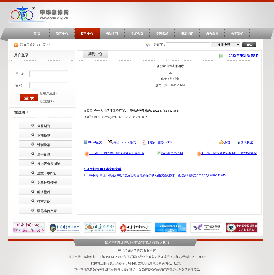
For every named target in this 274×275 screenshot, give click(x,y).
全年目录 (43, 154)
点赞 (227, 142)
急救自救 (212, 33)
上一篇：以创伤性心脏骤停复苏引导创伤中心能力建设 (125, 153)
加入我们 (163, 242)
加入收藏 (247, 142)
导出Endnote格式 (124, 142)
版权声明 (111, 242)
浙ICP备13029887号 (113, 257)
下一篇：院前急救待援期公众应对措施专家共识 (233, 153)
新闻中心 (62, 33)
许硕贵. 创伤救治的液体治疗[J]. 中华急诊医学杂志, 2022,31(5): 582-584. (131, 110)
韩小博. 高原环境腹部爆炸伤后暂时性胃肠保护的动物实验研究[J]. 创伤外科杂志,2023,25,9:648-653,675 (157, 175)
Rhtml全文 (95, 142)
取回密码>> (48, 101)
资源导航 (187, 33)
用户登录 (21, 55)
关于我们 (237, 33)
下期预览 (43, 135)
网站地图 (150, 242)
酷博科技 (90, 257)
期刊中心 (87, 33)
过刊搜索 (43, 145)
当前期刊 (43, 126)
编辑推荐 (43, 192)
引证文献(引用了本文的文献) (103, 169)
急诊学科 (112, 33)
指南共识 (43, 202)
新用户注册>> (49, 93)
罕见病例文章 (47, 211)
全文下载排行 (47, 173)
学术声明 (124, 242)
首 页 (36, 33)
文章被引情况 (47, 183)
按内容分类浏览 (48, 164)
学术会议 (137, 33)
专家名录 (162, 33)
